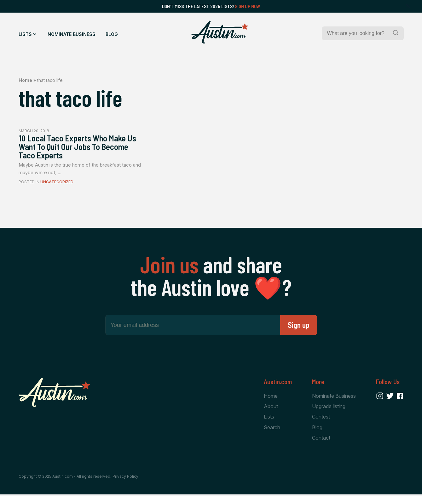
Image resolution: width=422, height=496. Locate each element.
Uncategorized (56, 183)
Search (272, 428)
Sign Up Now (247, 6)
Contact (321, 439)
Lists (25, 34)
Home (25, 80)
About (271, 407)
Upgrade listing (328, 407)
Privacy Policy (125, 478)
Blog (112, 34)
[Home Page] (219, 32)
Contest (321, 418)
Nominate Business (71, 34)
